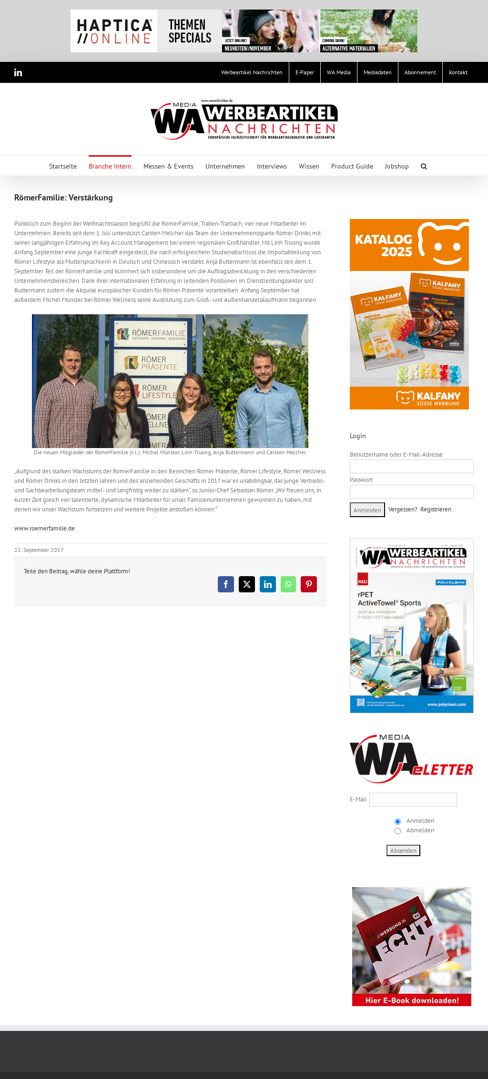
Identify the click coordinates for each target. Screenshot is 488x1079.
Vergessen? (402, 509)
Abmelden (419, 830)
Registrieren (435, 509)
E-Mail (358, 799)
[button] (424, 165)
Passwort (361, 480)
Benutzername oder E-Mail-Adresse (396, 454)
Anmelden (419, 821)
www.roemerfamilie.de (44, 528)
